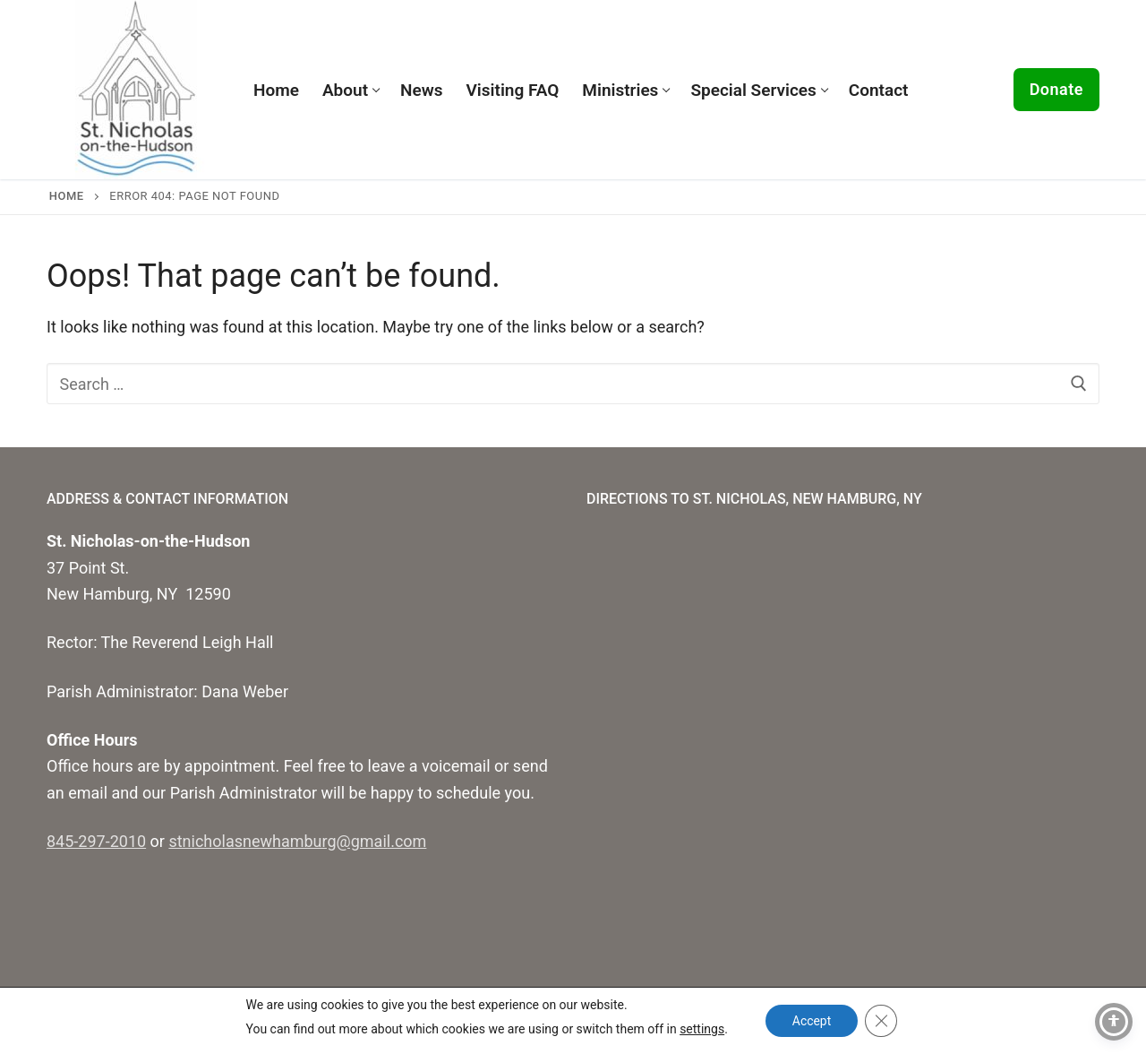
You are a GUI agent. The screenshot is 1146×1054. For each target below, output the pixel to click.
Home (66, 196)
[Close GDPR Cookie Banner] (881, 1021)
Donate (1056, 89)
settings (701, 1029)
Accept (812, 1021)
